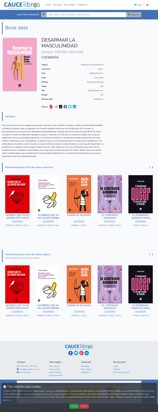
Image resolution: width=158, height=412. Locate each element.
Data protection (56, 375)
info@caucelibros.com (28, 369)
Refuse (84, 406)
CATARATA (50, 58)
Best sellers (70, 4)
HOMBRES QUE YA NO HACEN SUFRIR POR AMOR (48, 218)
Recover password (121, 372)
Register (116, 369)
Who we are (54, 366)
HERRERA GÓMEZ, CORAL (17, 225)
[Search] (86, 14)
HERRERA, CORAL (79, 225)
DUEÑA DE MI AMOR (79, 215)
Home (48, 4)
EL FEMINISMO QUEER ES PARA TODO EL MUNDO (141, 218)
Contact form (24, 372)
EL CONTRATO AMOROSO (110, 217)
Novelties (57, 4)
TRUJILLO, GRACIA (140, 225)
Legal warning (55, 372)
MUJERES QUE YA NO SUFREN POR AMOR (17, 217)
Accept (74, 406)
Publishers (82, 4)
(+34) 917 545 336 (27, 366)
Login (115, 366)
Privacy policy (55, 369)
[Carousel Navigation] (151, 167)
